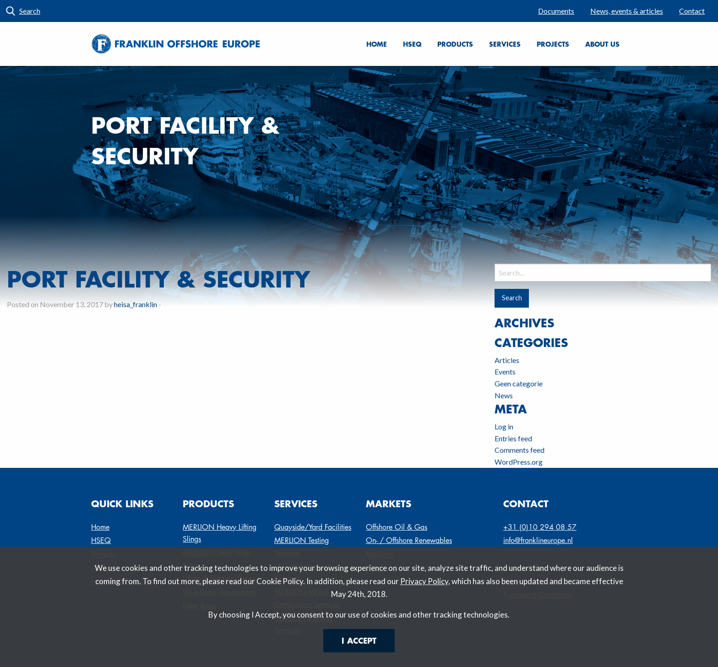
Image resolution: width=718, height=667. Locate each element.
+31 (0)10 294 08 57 (540, 527)
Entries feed (513, 438)
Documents (556, 10)
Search (29, 10)
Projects (553, 44)
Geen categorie (519, 383)
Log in (504, 426)
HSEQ (412, 44)
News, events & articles (626, 10)
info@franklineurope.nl (538, 540)
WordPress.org (519, 461)
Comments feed (519, 449)
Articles (507, 360)
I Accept (359, 640)
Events (505, 371)
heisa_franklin (135, 304)
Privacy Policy (424, 581)
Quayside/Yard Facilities (312, 527)
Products (455, 44)
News (504, 395)
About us (602, 44)
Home (376, 44)
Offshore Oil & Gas (396, 527)
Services (505, 44)
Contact (692, 10)
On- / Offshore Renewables (409, 540)
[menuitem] (556, 11)
